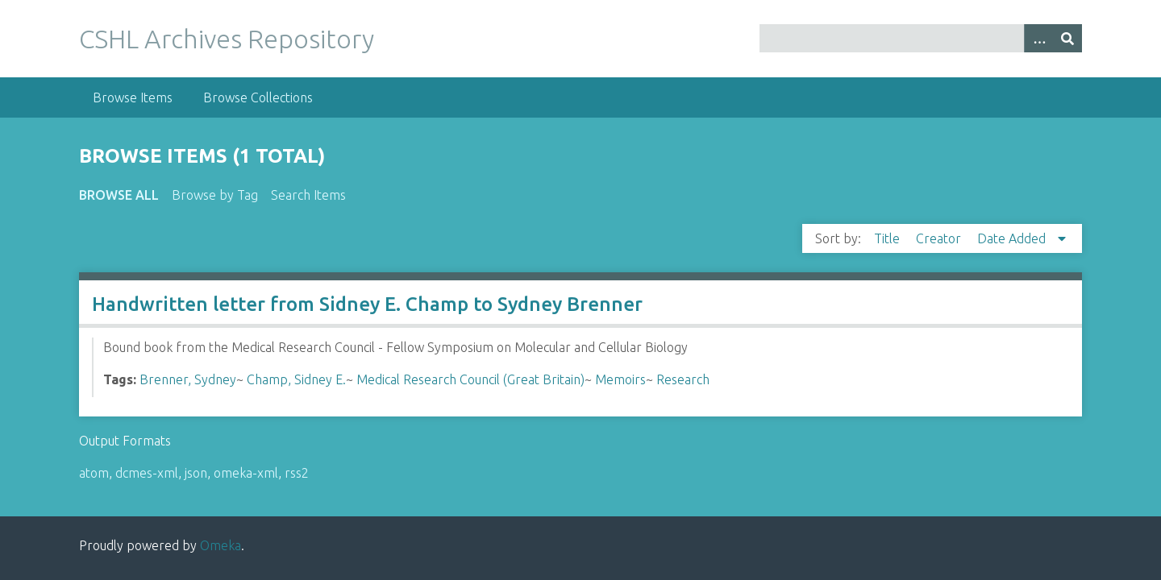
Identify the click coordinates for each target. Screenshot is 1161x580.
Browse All (119, 195)
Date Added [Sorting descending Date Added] (1013, 238)
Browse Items (133, 97)
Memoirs (620, 379)
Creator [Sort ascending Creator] (940, 238)
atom (94, 473)
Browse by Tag (215, 195)
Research (683, 379)
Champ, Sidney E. (296, 379)
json (196, 473)
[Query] (921, 38)
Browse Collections (258, 97)
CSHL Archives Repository (226, 38)
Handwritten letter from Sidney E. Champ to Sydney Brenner (367, 304)
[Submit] (1067, 38)
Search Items (308, 195)
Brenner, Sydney (187, 379)
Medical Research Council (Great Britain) (470, 379)
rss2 (297, 473)
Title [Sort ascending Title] (888, 238)
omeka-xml (246, 473)
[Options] (1038, 38)
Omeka (220, 545)
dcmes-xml (146, 473)
